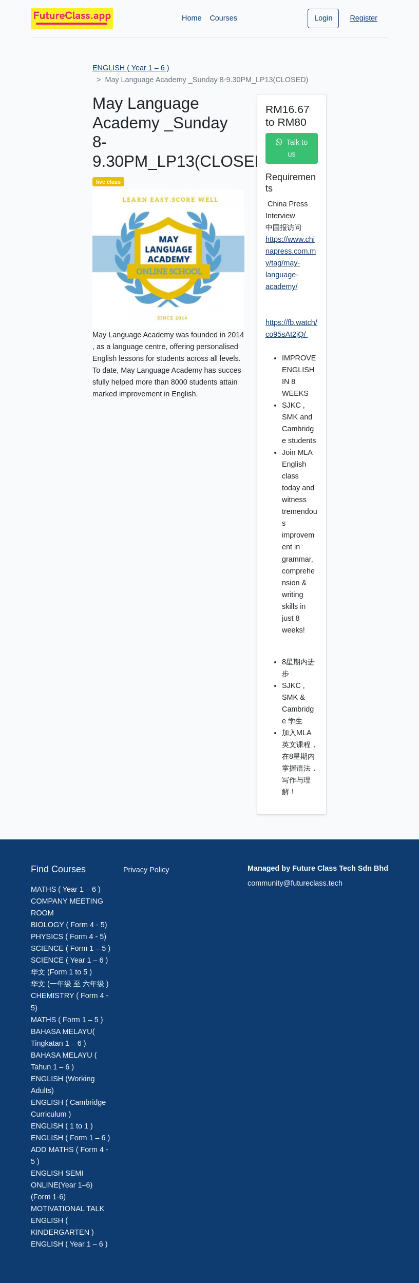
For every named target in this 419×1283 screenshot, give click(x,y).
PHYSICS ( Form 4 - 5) (68, 936)
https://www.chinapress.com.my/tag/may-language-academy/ (290, 263)
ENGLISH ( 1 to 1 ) (62, 1126)
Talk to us (292, 148)
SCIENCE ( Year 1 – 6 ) (69, 960)
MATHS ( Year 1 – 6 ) (66, 889)
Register (363, 18)
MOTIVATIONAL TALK (67, 1208)
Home (191, 18)
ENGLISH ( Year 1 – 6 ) (130, 68)
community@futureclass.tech (294, 883)
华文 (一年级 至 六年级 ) (70, 984)
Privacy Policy (146, 870)
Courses (223, 18)
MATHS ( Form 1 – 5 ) (67, 1020)
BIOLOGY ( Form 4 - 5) (69, 925)
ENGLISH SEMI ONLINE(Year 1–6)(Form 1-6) (61, 1185)
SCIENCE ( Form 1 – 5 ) (70, 948)
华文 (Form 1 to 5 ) (61, 972)
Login (323, 18)
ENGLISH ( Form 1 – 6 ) (70, 1138)
